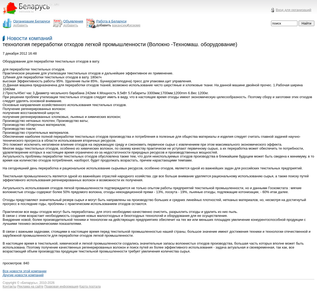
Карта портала (90, 286)
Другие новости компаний (23, 275)
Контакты (9, 286)
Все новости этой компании (24, 271)
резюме (134, 25)
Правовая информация (61, 286)
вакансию (119, 25)
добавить (20, 25)
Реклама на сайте (30, 286)
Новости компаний (29, 38)
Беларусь (29, 283)
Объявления (73, 21)
